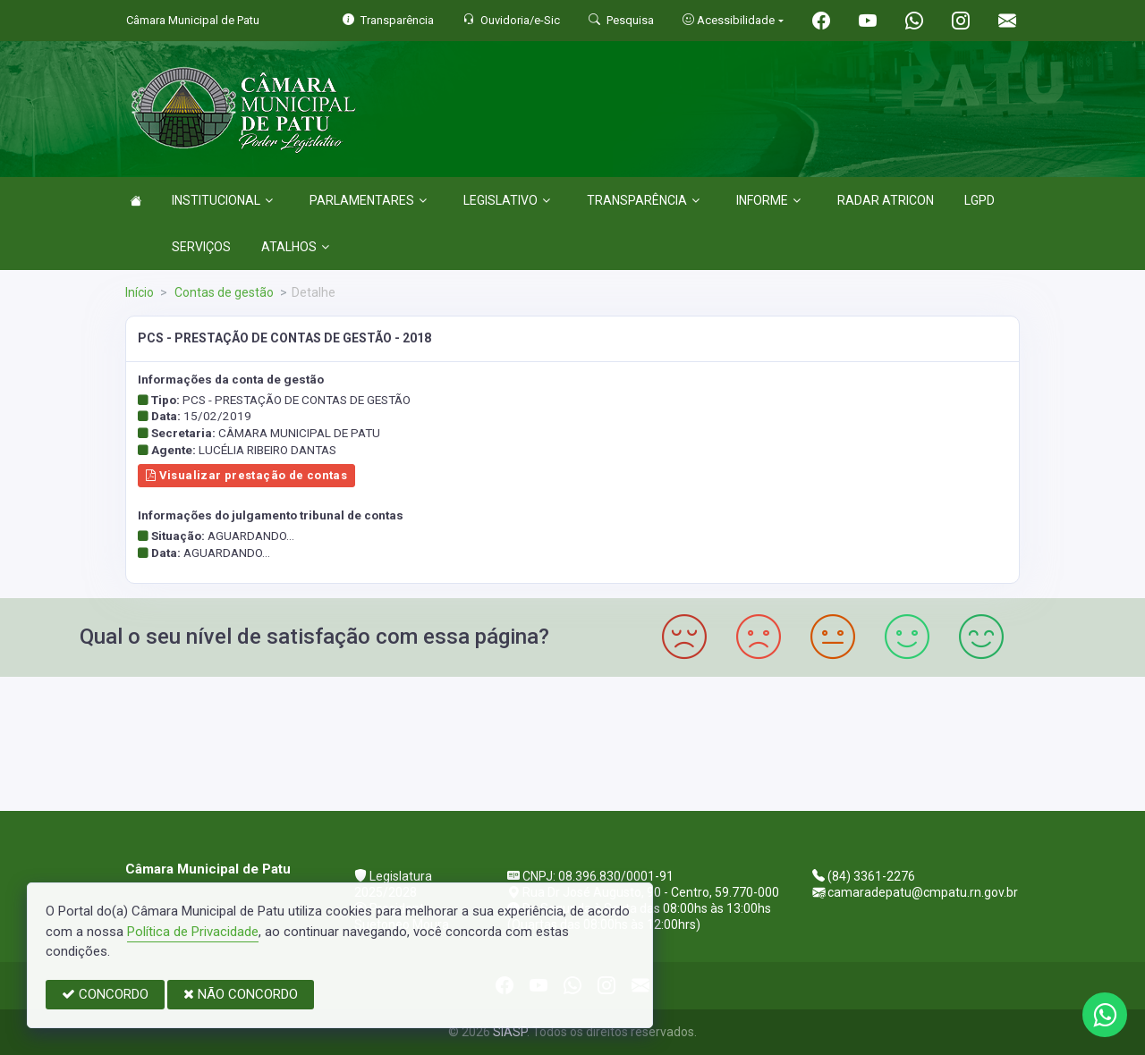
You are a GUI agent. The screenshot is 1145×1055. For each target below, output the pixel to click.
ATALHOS (295, 247)
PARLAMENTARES (368, 200)
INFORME (768, 200)
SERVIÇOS (201, 247)
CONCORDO (105, 994)
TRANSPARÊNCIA (643, 200)
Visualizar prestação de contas (246, 475)
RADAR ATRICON (885, 200)
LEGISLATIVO (506, 200)
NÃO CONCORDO (240, 994)
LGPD (979, 200)
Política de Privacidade (193, 932)
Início (139, 292)
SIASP (510, 1032)
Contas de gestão (223, 292)
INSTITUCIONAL (222, 200)
